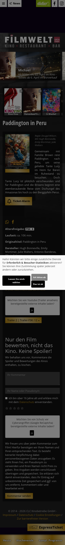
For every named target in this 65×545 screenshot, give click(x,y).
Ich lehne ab (39, 277)
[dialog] (32, 272)
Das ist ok (38, 283)
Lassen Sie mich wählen (16, 280)
